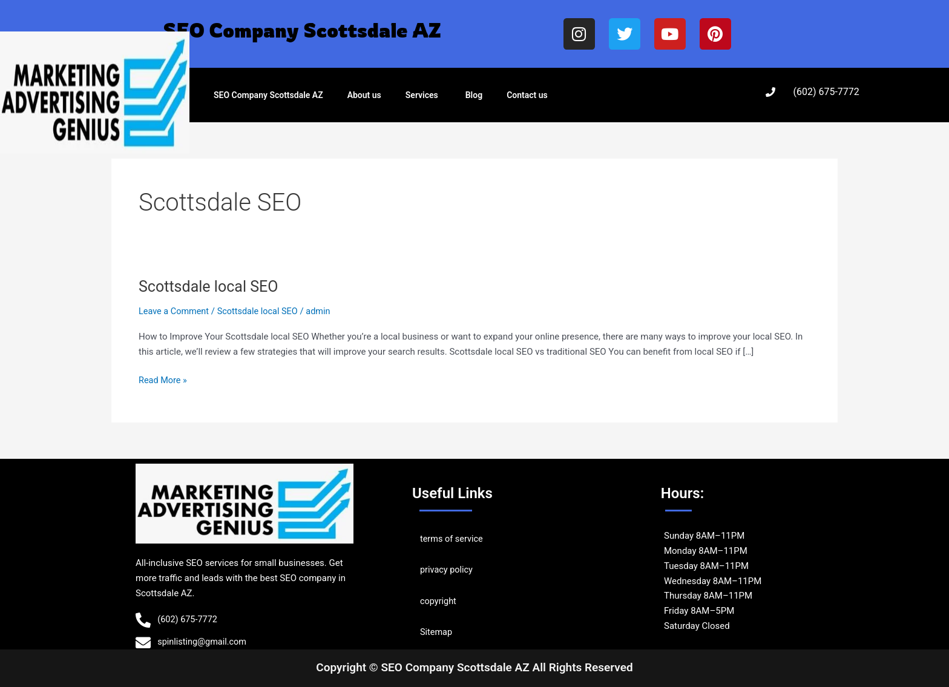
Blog (473, 95)
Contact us (527, 95)
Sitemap (436, 631)
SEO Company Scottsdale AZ (268, 95)
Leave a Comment (175, 311)
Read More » (164, 379)
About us (364, 95)
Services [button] (422, 95)
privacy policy (447, 569)
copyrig (435, 600)
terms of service (452, 538)
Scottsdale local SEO (211, 286)
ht (454, 600)
